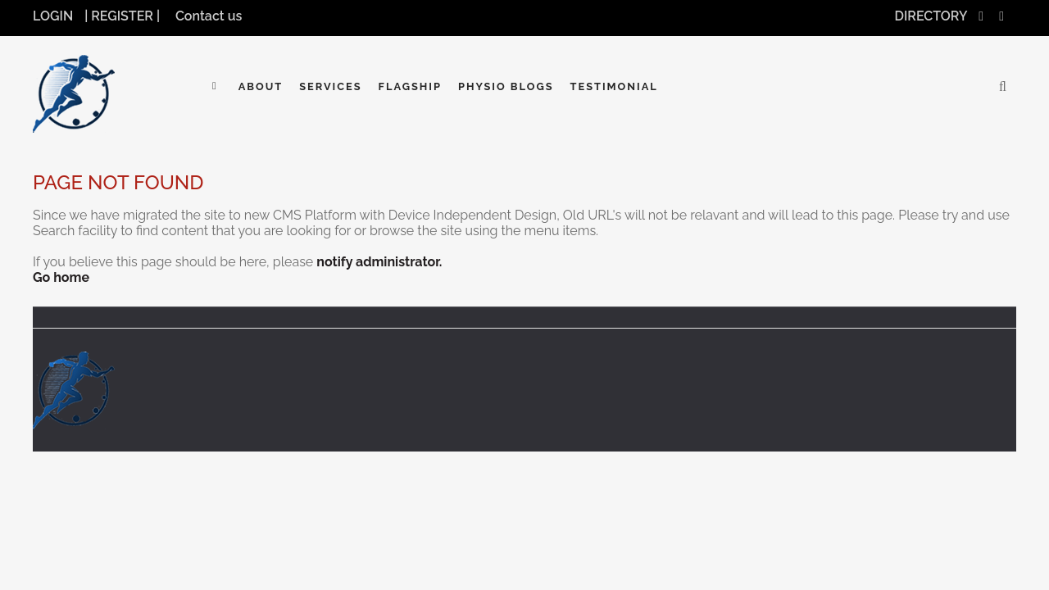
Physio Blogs (506, 86)
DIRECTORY (931, 16)
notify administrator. (379, 262)
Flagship (410, 86)
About (261, 86)
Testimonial (614, 86)
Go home (61, 277)
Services (330, 86)
